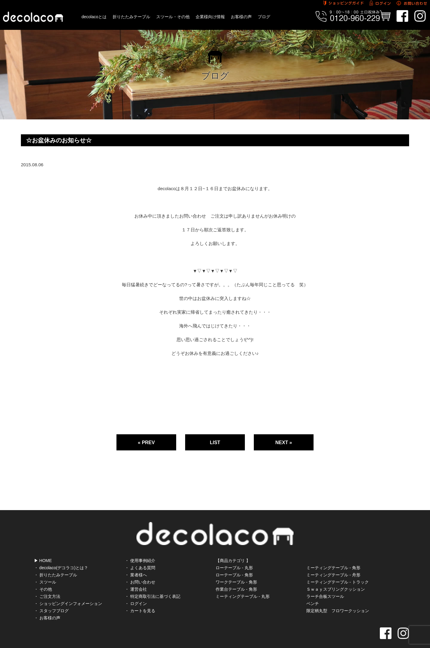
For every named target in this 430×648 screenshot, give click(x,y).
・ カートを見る (140, 598)
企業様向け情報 (210, 16)
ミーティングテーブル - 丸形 (242, 583)
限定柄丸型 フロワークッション (337, 598)
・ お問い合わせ (140, 569)
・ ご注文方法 (47, 583)
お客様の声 (241, 16)
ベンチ (312, 591)
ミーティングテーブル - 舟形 (333, 562)
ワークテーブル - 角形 (236, 569)
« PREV (146, 442)
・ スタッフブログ (51, 598)
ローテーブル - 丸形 (234, 555)
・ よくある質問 (140, 555)
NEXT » (283, 442)
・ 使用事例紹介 (140, 548)
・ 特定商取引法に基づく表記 (152, 583)
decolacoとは (94, 16)
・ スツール (45, 569)
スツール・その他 (173, 16)
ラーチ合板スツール (325, 583)
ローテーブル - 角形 (234, 562)
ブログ (264, 16)
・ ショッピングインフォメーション (68, 591)
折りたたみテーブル (131, 16)
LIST (215, 442)
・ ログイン (136, 591)
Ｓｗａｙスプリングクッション (335, 576)
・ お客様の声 (47, 605)
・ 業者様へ (136, 562)
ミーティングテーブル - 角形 (333, 555)
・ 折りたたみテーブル (55, 562)
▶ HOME (43, 548)
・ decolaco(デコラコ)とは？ (61, 555)
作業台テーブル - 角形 (236, 576)
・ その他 (43, 576)
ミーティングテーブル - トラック (337, 569)
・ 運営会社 (136, 576)
